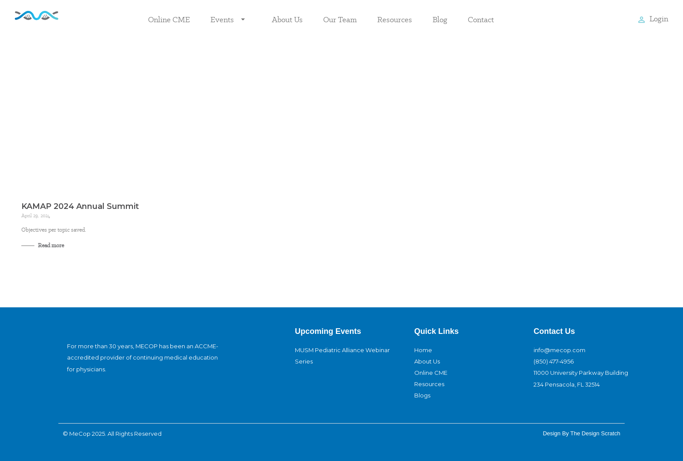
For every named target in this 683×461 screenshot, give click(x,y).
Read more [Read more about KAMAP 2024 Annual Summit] (50, 245)
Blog (440, 19)
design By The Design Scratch (581, 433)
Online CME (169, 19)
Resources (394, 19)
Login (658, 18)
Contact (481, 19)
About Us (287, 19)
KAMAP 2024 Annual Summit (80, 206)
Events (230, 19)
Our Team (340, 19)
